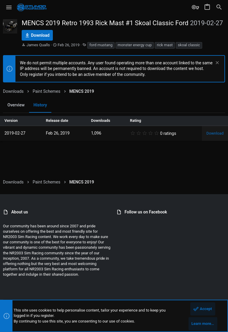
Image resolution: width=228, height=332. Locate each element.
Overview (16, 105)
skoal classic (189, 45)
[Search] (219, 7)
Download (215, 133)
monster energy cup (135, 45)
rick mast (165, 45)
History (40, 105)
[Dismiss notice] (216, 63)
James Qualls (38, 45)
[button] (9, 7)
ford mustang (101, 45)
